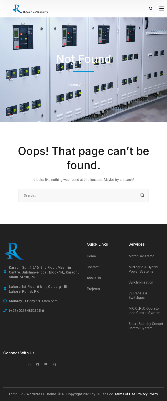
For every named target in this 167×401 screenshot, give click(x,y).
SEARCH (142, 195)
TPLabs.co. (105, 394)
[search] (150, 9)
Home (73, 85)
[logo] (30, 8)
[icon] (29, 365)
